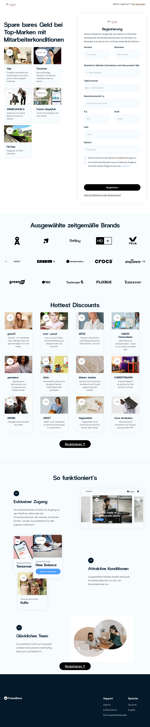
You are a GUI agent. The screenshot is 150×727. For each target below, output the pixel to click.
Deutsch (132, 704)
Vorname (88, 47)
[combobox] (112, 88)
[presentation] (105, 176)
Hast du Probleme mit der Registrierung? (102, 195)
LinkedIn (125, 166)
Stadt (116, 112)
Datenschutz (110, 710)
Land (86, 127)
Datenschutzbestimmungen (121, 158)
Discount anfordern (48, 571)
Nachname (119, 47)
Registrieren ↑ (75, 444)
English (131, 710)
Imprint (107, 704)
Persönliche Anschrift (93, 96)
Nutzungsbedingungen (115, 715)
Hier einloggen (138, 4)
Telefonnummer (91, 81)
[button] (7, 261)
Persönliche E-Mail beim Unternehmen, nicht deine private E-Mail (111, 65)
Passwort (88, 142)
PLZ (85, 112)
